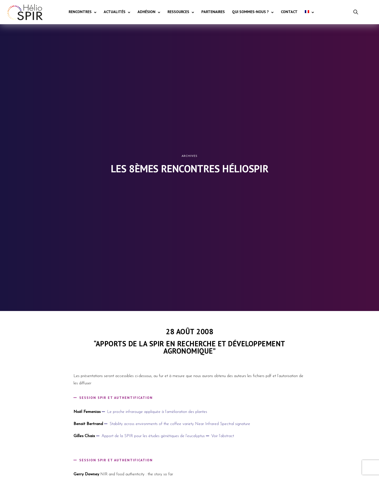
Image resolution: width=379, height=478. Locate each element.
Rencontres (80, 11)
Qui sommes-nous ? (250, 11)
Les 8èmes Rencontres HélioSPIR (189, 168)
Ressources (178, 11)
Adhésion (146, 11)
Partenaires (213, 11)
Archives (189, 156)
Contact (289, 11)
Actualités (114, 11)
